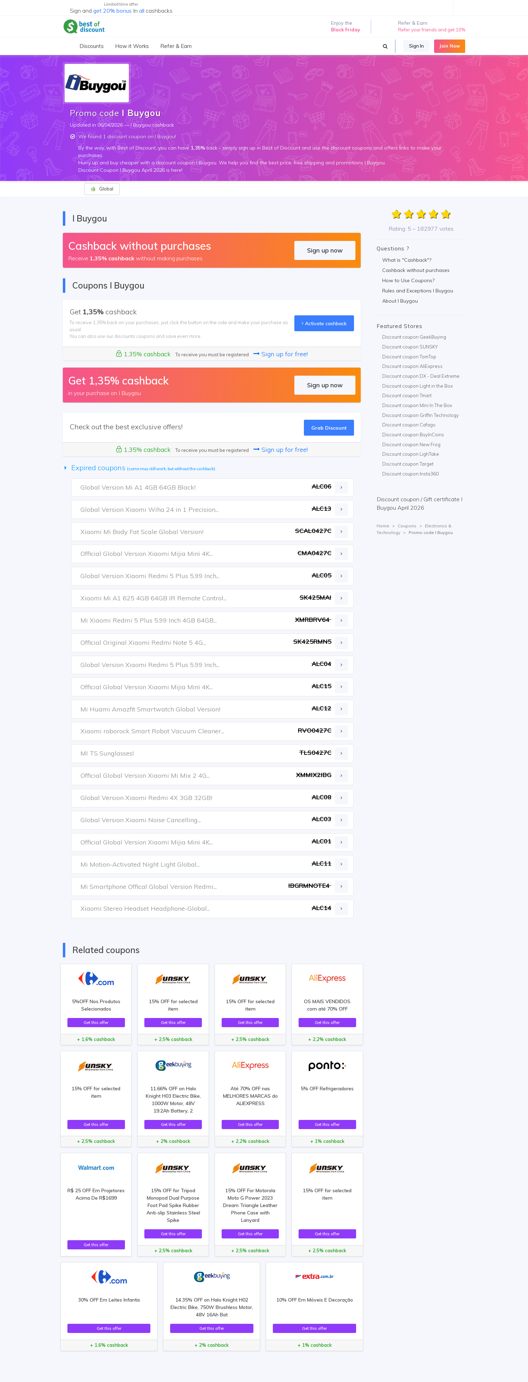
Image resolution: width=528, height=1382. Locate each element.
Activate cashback (324, 323)
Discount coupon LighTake (410, 454)
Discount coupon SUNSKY (410, 347)
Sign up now (325, 250)
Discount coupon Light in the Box (417, 386)
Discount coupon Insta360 (410, 474)
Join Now (449, 46)
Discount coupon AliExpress (412, 366)
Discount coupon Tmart (407, 395)
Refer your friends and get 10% (431, 29)
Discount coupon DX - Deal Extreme (421, 376)
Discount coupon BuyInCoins (413, 434)
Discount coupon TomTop (409, 356)
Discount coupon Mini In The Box (417, 405)
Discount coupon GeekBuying (414, 337)
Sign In (416, 46)
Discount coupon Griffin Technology (420, 415)
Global (101, 189)
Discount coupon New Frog (411, 444)
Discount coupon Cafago (409, 425)
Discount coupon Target (407, 464)
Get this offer (96, 1022)
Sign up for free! (280, 354)
